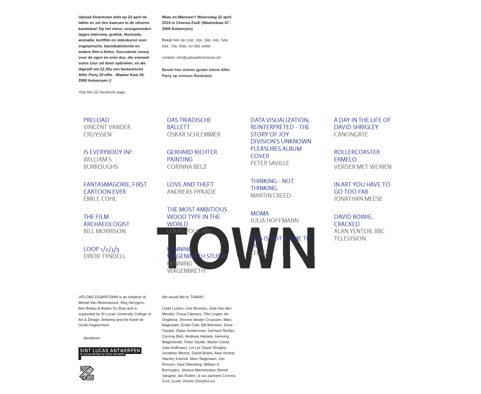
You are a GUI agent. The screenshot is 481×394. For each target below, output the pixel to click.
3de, (208, 40)
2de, (199, 40)
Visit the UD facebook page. (102, 92)
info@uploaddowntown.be (199, 57)
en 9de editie (199, 46)
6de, (165, 46)
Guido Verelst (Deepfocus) (193, 381)
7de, (174, 46)
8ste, (183, 46)
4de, (216, 40)
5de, (224, 40)
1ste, (190, 40)
